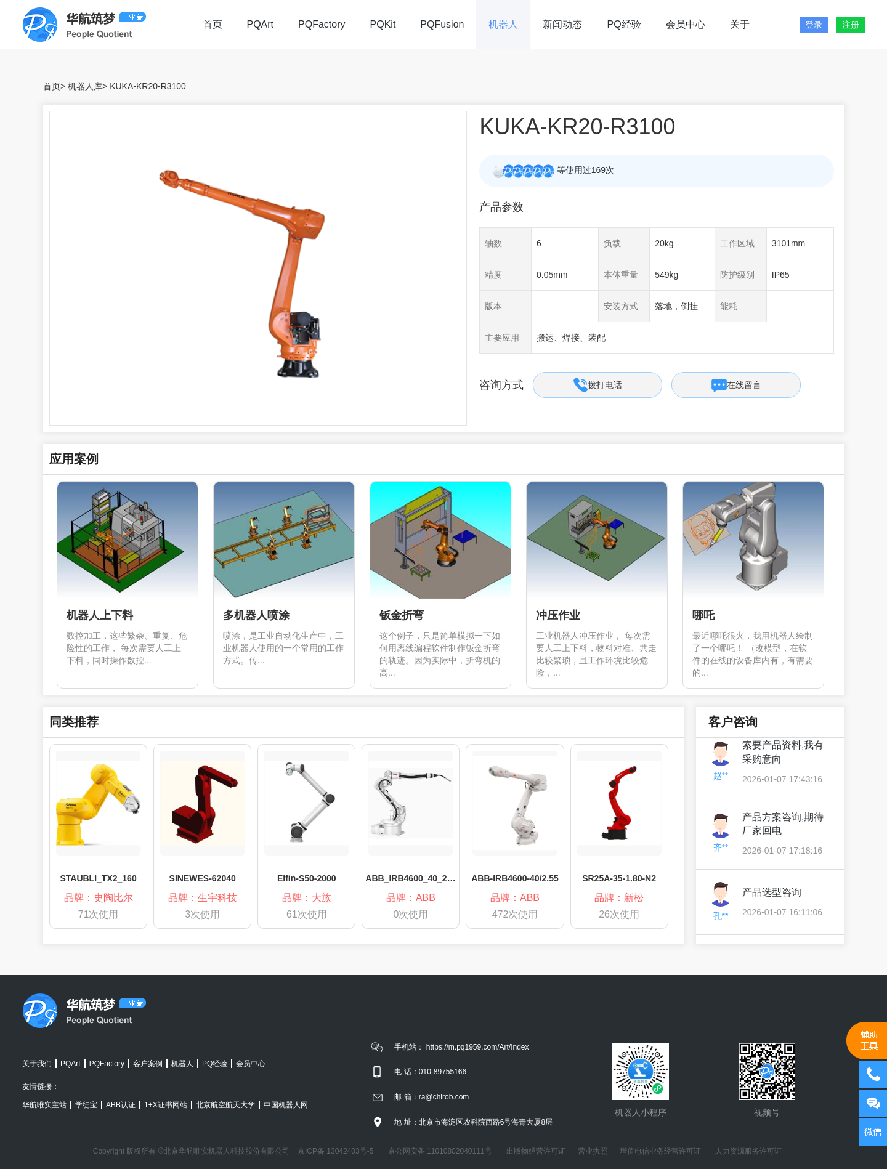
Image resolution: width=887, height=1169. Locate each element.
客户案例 (148, 1063)
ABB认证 (121, 1105)
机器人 (503, 24)
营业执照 (592, 1151)
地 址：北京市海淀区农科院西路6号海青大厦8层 (473, 1122)
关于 (740, 24)
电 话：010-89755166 (430, 1071)
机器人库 (85, 86)
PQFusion (442, 24)
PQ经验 (624, 24)
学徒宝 (86, 1105)
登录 (813, 25)
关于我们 (37, 1063)
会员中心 (685, 24)
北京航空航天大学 (225, 1105)
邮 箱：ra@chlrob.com (431, 1097)
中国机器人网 (286, 1105)
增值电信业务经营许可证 (660, 1151)
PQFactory (321, 24)
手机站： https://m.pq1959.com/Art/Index (461, 1047)
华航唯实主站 (44, 1105)
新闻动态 (562, 24)
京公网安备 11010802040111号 (440, 1151)
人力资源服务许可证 (748, 1151)
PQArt (260, 24)
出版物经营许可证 (535, 1151)
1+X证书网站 (165, 1105)
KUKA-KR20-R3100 (148, 86)
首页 (212, 24)
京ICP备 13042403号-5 (335, 1151)
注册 (850, 25)
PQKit (383, 24)
